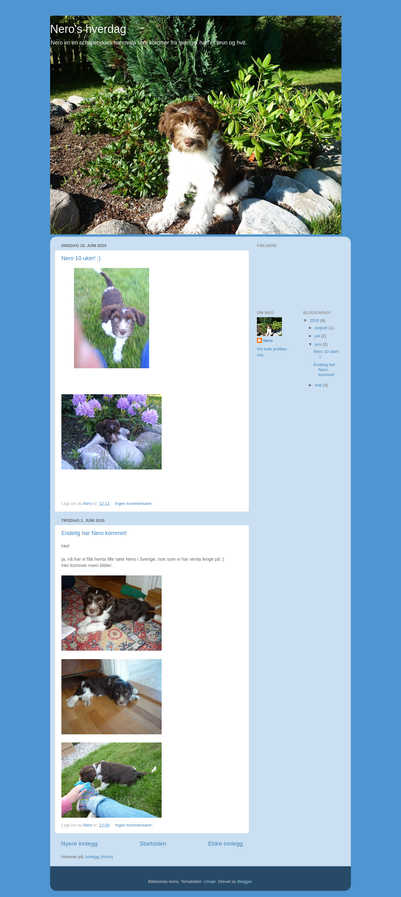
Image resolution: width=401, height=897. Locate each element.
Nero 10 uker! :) (81, 258)
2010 (315, 320)
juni (319, 344)
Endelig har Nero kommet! (94, 533)
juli (318, 335)
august (322, 327)
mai (319, 385)
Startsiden (153, 843)
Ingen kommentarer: (134, 503)
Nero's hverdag (88, 29)
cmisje (210, 881)
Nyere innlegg (79, 843)
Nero (268, 340)
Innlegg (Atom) (99, 856)
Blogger (244, 881)
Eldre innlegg (225, 843)
